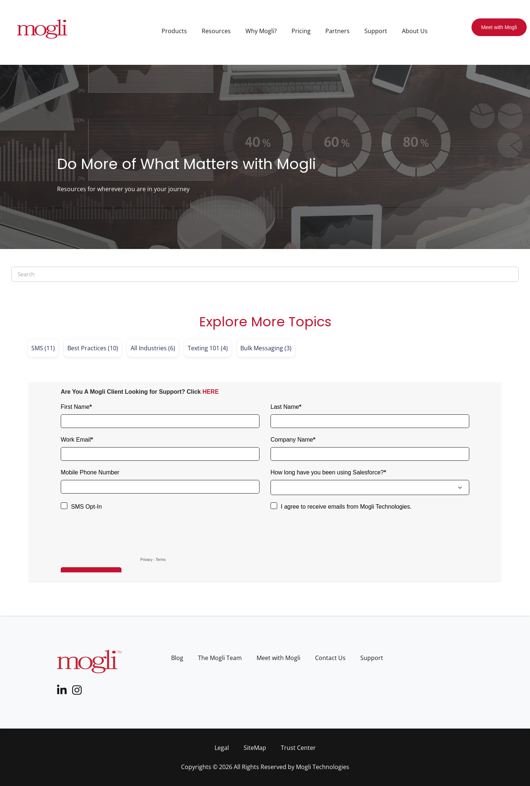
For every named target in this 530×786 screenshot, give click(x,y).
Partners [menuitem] (337, 31)
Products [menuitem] (174, 31)
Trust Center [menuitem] (298, 748)
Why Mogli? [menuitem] (261, 31)
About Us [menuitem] (415, 31)
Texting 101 (208, 348)
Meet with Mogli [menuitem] (278, 658)
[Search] (265, 274)
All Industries (153, 348)
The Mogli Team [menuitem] (220, 658)
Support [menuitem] (375, 31)
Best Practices (92, 348)
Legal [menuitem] (222, 748)
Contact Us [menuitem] (330, 658)
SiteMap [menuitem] (255, 748)
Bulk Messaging (266, 348)
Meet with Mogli (499, 27)
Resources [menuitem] (216, 31)
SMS (43, 348)
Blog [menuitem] (177, 658)
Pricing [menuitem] (301, 31)
